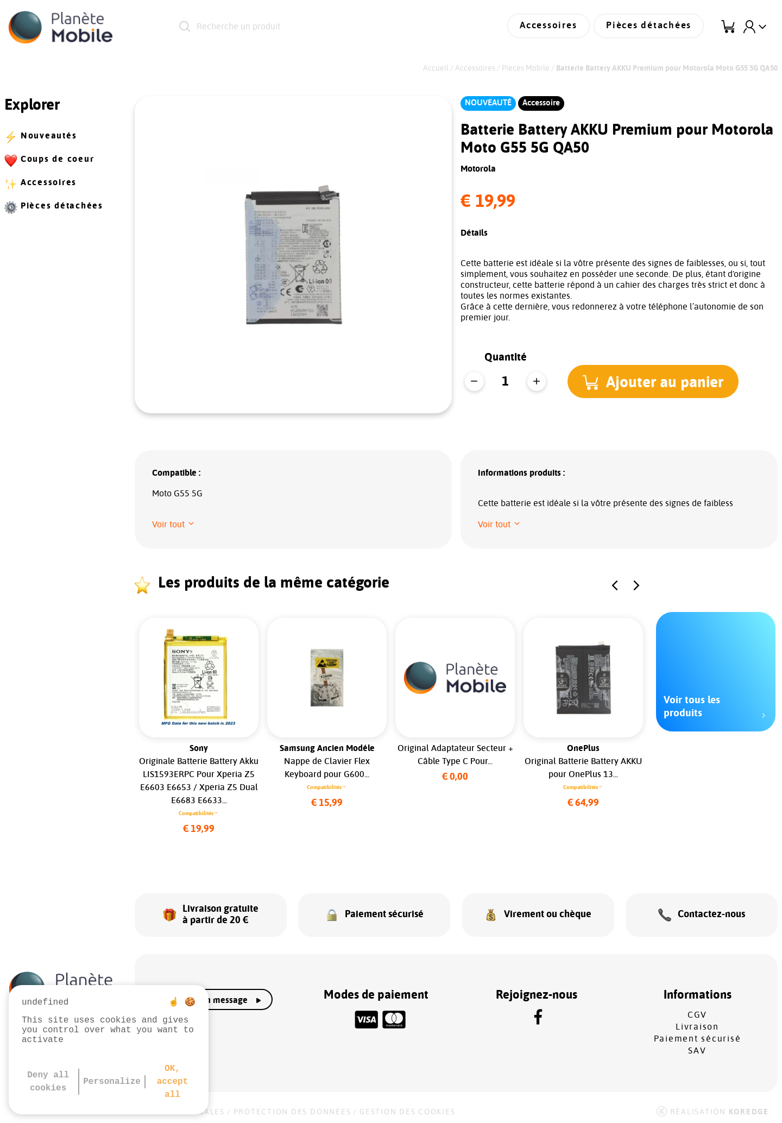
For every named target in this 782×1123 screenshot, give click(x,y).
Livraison (697, 1022)
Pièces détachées (652, 27)
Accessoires (557, 27)
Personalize (112, 1082)
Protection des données (292, 1108)
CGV (697, 1010)
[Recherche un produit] (315, 27)
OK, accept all (172, 1082)
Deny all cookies (48, 1081)
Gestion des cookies (407, 1108)
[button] (654, 381)
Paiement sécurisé (697, 1034)
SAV (697, 1046)
